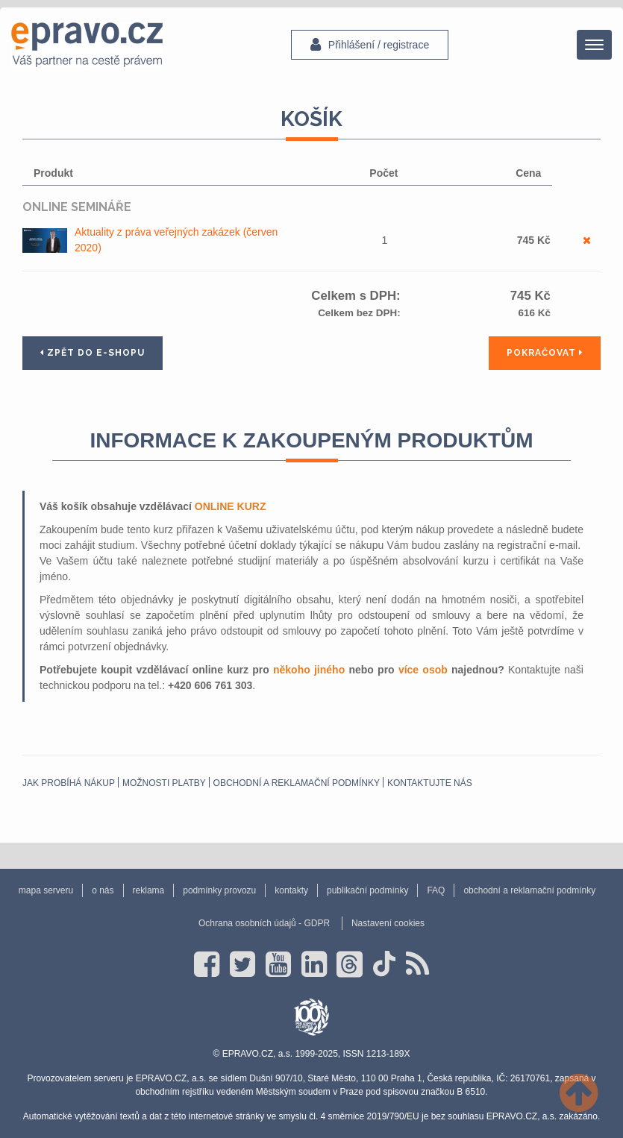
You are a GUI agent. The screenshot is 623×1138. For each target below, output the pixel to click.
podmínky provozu (219, 890)
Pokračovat (545, 353)
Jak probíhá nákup (68, 783)
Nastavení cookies (388, 923)
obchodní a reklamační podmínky (296, 783)
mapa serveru (46, 890)
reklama (149, 890)
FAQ (436, 890)
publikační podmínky (367, 890)
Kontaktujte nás (429, 783)
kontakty (291, 890)
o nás (102, 890)
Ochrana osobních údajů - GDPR (264, 923)
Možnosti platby (164, 783)
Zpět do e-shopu (92, 353)
